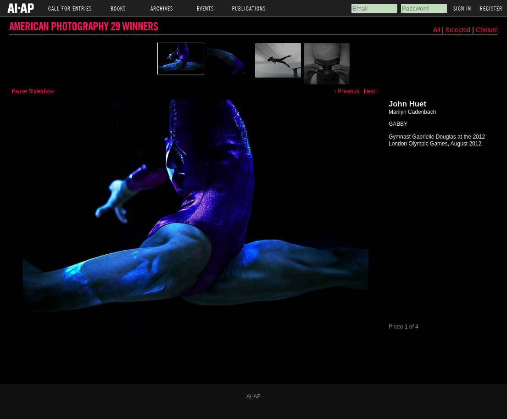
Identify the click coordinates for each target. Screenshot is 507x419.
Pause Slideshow (32, 91)
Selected (459, 30)
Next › (371, 91)
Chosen (487, 30)
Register (491, 8)
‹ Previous (346, 91)
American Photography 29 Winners (83, 26)
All (436, 30)
